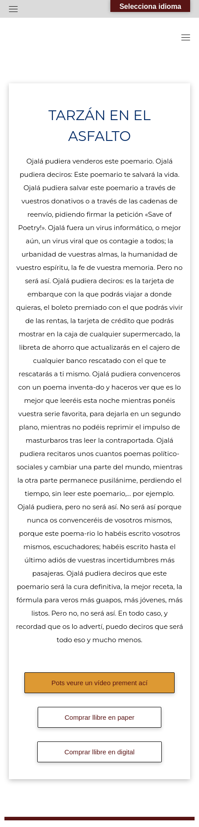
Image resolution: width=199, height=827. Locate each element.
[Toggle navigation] (13, 9)
